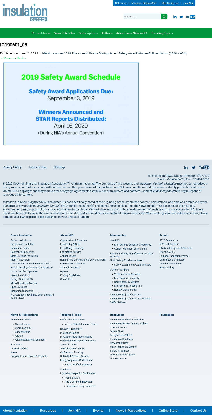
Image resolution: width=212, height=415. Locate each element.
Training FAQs (72, 377)
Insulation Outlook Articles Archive (129, 323)
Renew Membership (125, 289)
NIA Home (120, 3)
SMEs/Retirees (118, 302)
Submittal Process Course (74, 356)
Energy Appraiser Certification (76, 360)
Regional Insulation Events (174, 255)
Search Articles (64, 33)
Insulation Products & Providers (127, 319)
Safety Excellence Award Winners (132, 264)
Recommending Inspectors (81, 386)
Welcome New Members (127, 274)
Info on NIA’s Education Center (81, 324)
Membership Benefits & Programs (132, 244)
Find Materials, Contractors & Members (32, 267)
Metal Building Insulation (24, 255)
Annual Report (68, 255)
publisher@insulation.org (169, 191)
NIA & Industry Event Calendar (176, 248)
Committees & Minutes (72, 263)
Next (22, 58)
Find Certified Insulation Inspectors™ (31, 263)
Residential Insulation (22, 251)
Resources (117, 315)
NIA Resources (118, 358)
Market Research (20, 259)
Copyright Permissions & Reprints (29, 356)
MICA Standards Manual (24, 283)
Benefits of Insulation (22, 244)
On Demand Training (71, 352)
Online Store (116, 331)
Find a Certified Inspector (78, 381)
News (14, 352)
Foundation (167, 315)
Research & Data (119, 342)
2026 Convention (169, 240)
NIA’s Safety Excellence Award (126, 260)
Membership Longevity (126, 278)
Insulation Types (20, 248)
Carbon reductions (21, 240)
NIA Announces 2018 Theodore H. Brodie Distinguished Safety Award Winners (95, 53)
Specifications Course (72, 348)
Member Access (170, 3)
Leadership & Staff (70, 244)
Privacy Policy (12, 167)
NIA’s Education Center (72, 319)
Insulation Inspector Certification (78, 373)
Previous (8, 58)
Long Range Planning (71, 248)
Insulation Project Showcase (125, 294)
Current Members (119, 269)
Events (164, 235)
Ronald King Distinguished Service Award (82, 259)
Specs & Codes (19, 286)
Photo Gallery (167, 267)
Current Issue (41, 33)
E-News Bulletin (19, 348)
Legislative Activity (70, 251)
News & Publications (24, 315)
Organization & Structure (73, 240)
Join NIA (188, 3)
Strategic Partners (70, 267)
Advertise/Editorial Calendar (30, 339)
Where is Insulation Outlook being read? (102, 43)
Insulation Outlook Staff (144, 3)
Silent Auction (167, 251)
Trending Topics (162, 33)
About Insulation (21, 235)
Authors (106, 33)
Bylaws (64, 271)
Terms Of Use (37, 167)
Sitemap (59, 167)
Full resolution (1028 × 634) (168, 53)
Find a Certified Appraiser (24, 271)
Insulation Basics (69, 332)
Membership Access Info (128, 285)
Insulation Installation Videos (76, 336)
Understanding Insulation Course (78, 340)
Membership (118, 235)
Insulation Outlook (21, 275)
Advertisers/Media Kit (131, 33)
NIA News (16, 344)
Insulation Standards (22, 290)
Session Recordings (170, 263)
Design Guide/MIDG (22, 279)
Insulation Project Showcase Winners (130, 298)
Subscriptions (88, 33)
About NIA (66, 235)
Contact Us (66, 279)
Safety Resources (120, 350)
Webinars (65, 369)
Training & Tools (70, 315)
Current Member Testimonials (130, 248)
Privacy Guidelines (70, 275)
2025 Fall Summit (169, 244)
